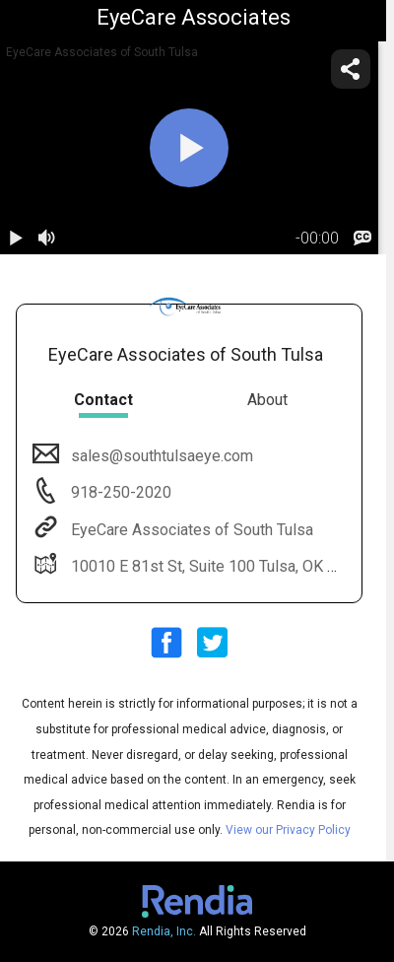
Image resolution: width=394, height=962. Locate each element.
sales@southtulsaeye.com (160, 456)
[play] (189, 147)
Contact (103, 399)
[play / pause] (16, 238)
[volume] (47, 238)
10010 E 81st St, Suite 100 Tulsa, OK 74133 (219, 566)
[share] (350, 69)
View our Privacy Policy (288, 830)
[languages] (362, 238)
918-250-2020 (119, 492)
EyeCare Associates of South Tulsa (190, 529)
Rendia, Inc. (164, 931)
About (267, 399)
